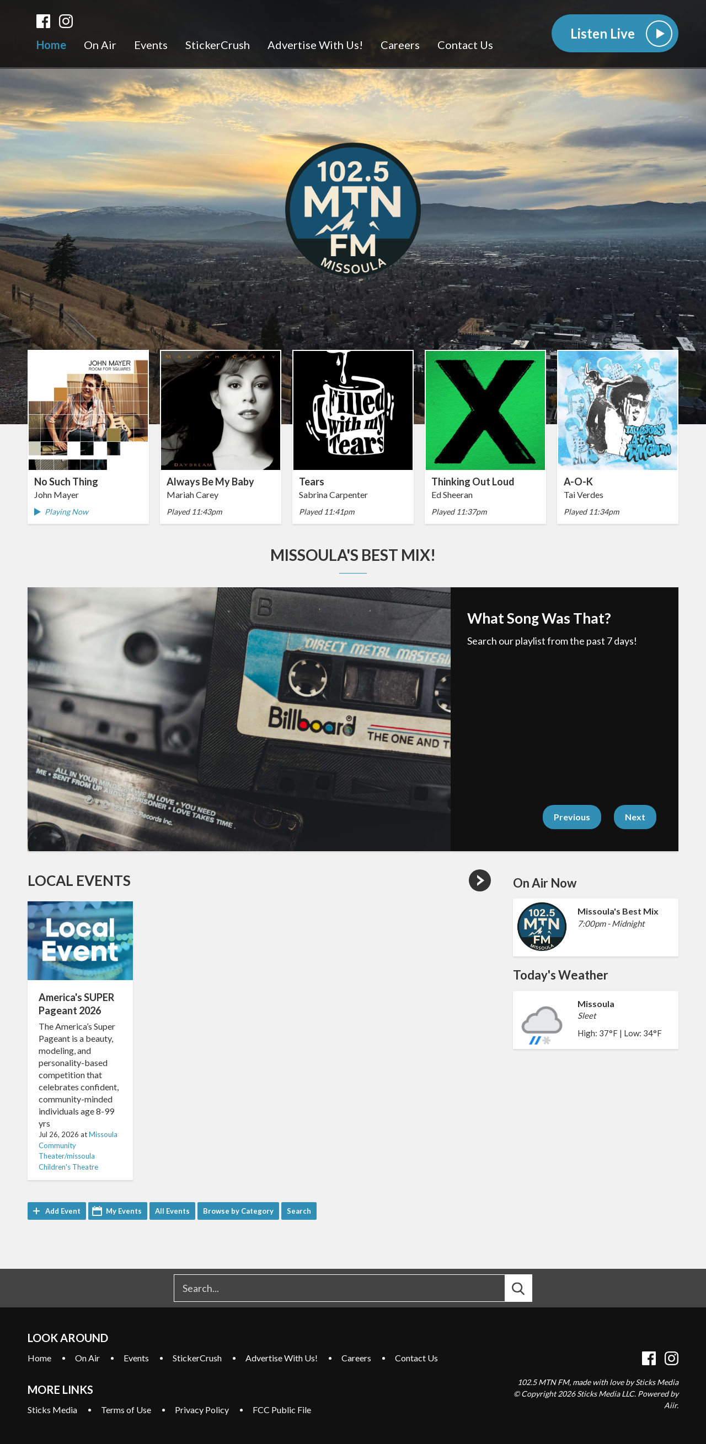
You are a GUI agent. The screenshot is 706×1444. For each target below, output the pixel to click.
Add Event (63, 1211)
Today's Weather (560, 974)
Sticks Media (52, 1409)
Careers (400, 44)
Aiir (670, 1405)
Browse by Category (238, 1211)
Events (151, 44)
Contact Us (465, 44)
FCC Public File (282, 1409)
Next (635, 817)
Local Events (79, 880)
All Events (172, 1211)
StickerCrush (217, 44)
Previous (572, 817)
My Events (124, 1211)
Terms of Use (126, 1409)
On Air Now (544, 882)
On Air (100, 44)
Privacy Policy (202, 1409)
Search (299, 1211)
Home (51, 44)
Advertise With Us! (315, 44)
